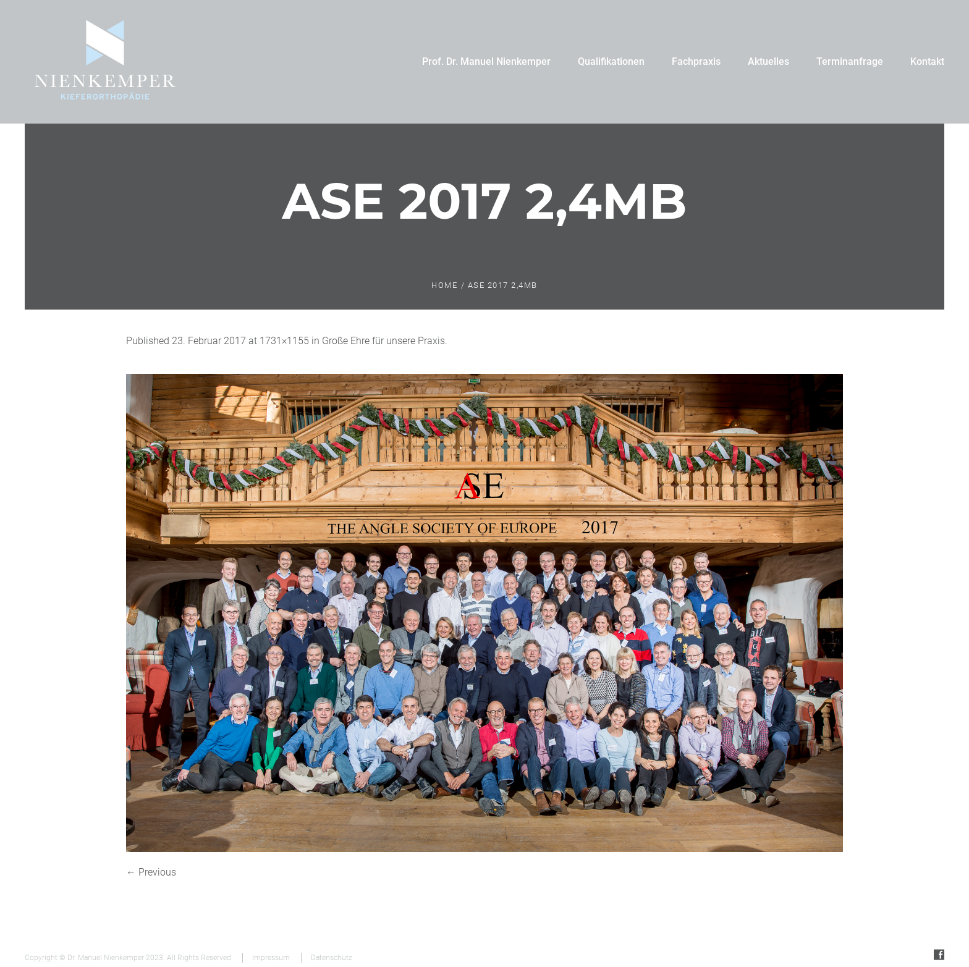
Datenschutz (331, 957)
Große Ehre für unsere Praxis (383, 341)
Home (444, 285)
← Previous (151, 872)
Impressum (271, 957)
